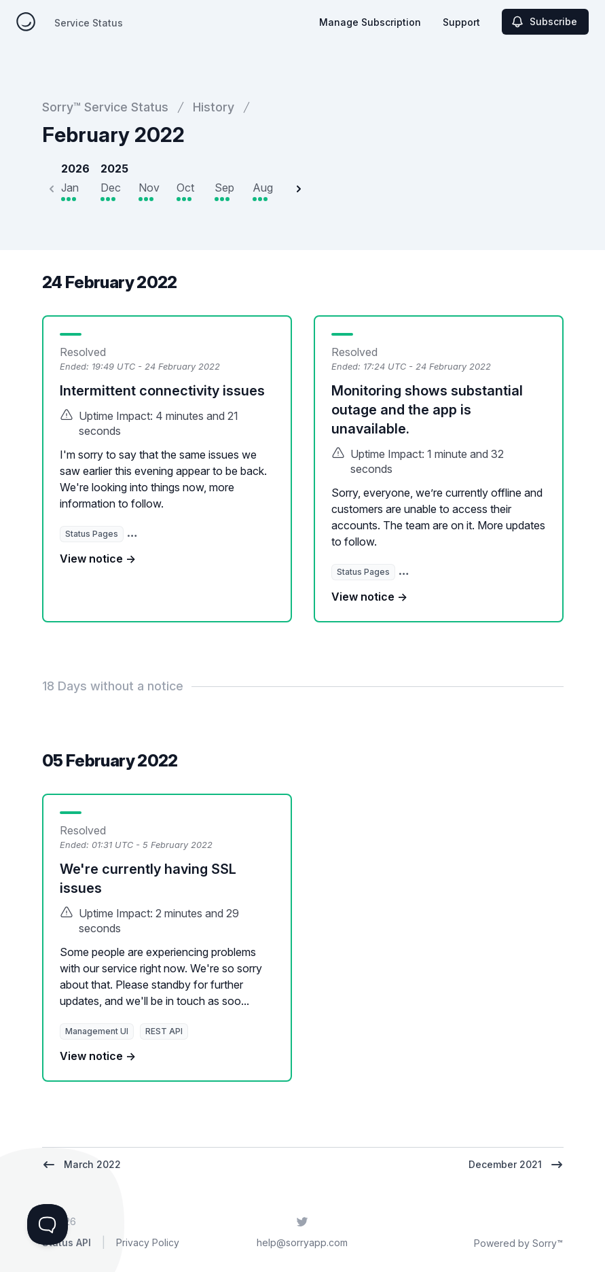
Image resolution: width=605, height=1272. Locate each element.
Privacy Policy (147, 1242)
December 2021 (516, 1164)
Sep (224, 187)
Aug (263, 187)
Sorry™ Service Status (105, 107)
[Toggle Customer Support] (47, 1224)
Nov (149, 187)
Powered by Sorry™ (518, 1243)
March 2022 (81, 1164)
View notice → (98, 558)
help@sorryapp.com (302, 1242)
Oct (185, 187)
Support (461, 22)
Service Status (88, 23)
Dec (110, 187)
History (213, 107)
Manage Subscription (370, 22)
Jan (70, 187)
